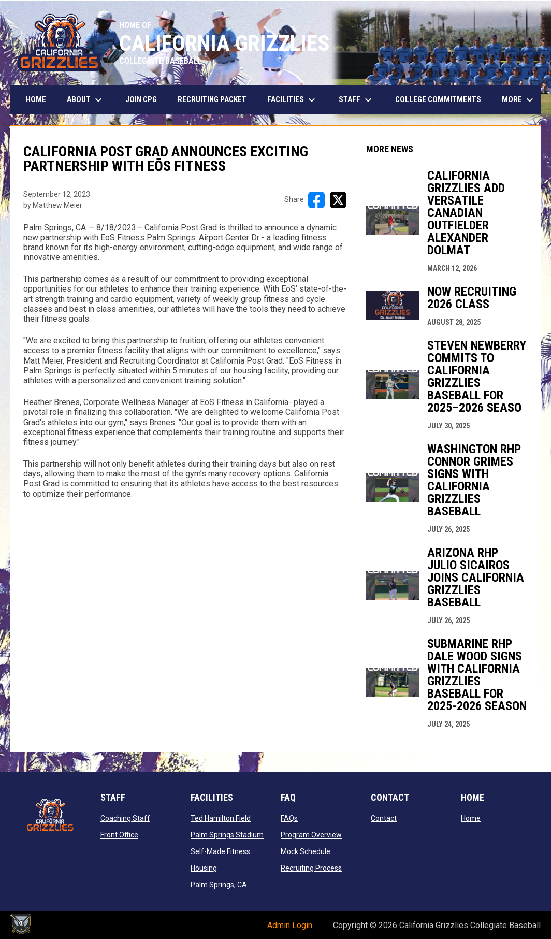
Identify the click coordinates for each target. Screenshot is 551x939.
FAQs (289, 818)
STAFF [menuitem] (356, 100)
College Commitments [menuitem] (438, 99)
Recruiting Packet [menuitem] (212, 99)
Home (471, 818)
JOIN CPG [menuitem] (141, 99)
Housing (204, 868)
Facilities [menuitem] (292, 100)
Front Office (119, 835)
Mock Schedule (305, 851)
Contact (384, 818)
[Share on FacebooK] (316, 200)
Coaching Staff (125, 818)
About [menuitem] (86, 100)
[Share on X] (338, 200)
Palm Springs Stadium (227, 835)
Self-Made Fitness (220, 851)
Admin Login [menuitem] (289, 925)
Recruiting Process (311, 868)
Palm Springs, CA (219, 884)
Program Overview (311, 835)
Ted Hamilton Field (221, 818)
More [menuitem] (519, 100)
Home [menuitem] (36, 99)
